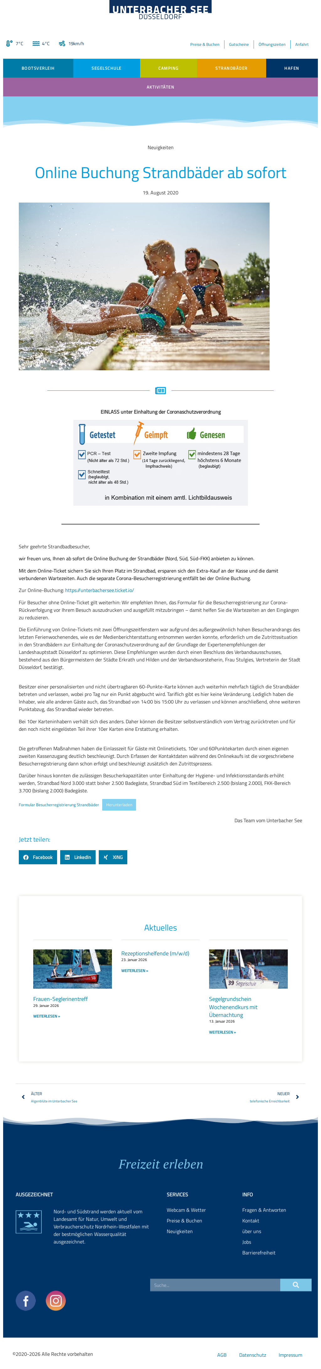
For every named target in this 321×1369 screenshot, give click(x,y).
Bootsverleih (38, 68)
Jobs (246, 1269)
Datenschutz (252, 1355)
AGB (222, 1355)
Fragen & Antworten (264, 1237)
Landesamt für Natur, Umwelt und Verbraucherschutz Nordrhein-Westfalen (97, 1249)
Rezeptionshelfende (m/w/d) (155, 953)
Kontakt (250, 1247)
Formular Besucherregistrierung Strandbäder (59, 804)
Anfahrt (302, 44)
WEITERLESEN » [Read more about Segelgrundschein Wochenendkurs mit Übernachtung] (222, 1032)
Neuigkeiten (180, 1258)
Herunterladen (119, 804)
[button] (38, 857)
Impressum (290, 1355)
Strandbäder (231, 68)
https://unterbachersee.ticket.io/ (99, 590)
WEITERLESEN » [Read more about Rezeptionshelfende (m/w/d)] (134, 971)
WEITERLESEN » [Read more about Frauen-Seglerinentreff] (46, 1016)
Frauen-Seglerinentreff (60, 999)
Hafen (291, 68)
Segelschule (107, 68)
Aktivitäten (161, 87)
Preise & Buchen (204, 44)
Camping (168, 68)
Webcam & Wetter (186, 1237)
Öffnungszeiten (272, 44)
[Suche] (296, 1303)
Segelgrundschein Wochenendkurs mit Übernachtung (233, 1007)
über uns (251, 1258)
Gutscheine (239, 44)
